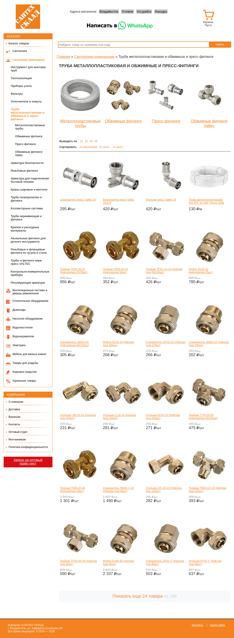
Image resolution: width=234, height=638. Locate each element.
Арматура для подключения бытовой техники (30, 180)
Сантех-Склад (28, 16)
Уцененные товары (24, 380)
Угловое (127, 11)
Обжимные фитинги (28, 136)
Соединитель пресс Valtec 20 (78, 199)
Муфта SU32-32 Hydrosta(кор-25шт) (200, 271)
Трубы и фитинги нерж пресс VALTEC (26, 262)
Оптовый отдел (18, 432)
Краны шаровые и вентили (29, 189)
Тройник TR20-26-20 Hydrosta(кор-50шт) (115, 271)
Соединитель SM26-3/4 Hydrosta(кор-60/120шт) (74, 344)
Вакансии (14, 416)
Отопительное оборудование (30, 300)
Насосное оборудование (27, 318)
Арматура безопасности (27, 163)
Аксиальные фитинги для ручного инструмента (28, 240)
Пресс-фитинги (25, 144)
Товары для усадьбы (25, 363)
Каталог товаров (19, 43)
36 (91, 141)
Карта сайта (217, 625)
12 (81, 141)
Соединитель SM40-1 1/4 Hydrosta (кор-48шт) (118, 490)
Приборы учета (21, 86)
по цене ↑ (118, 147)
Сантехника (19, 51)
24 (86, 141)
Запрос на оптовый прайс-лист (28, 461)
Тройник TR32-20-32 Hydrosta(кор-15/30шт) (74, 271)
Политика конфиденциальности (28, 447)
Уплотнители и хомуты (26, 101)
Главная (63, 57)
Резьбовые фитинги (24, 170)
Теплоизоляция (21, 78)
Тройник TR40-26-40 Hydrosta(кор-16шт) (72, 490)
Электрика (18, 345)
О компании (16, 401)
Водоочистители (22, 327)
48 (95, 141)
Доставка (14, 409)
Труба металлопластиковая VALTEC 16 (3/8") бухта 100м (206, 201)
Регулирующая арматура (28, 282)
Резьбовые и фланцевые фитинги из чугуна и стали (29, 251)
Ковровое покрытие (24, 371)
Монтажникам (17, 439)
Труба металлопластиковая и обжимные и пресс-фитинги (27, 114)
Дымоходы (19, 309)
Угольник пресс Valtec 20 (161, 199)
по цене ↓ (105, 147)
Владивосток (109, 11)
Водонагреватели (23, 336)
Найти (220, 44)
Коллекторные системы (27, 208)
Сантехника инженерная (28, 59)
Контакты (14, 424)
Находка (161, 11)
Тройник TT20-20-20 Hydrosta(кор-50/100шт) (203, 417)
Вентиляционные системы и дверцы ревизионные (29, 292)
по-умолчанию (88, 147)
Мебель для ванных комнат (29, 354)
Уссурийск (144, 11)
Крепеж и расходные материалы (25, 229)
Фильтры (17, 93)
